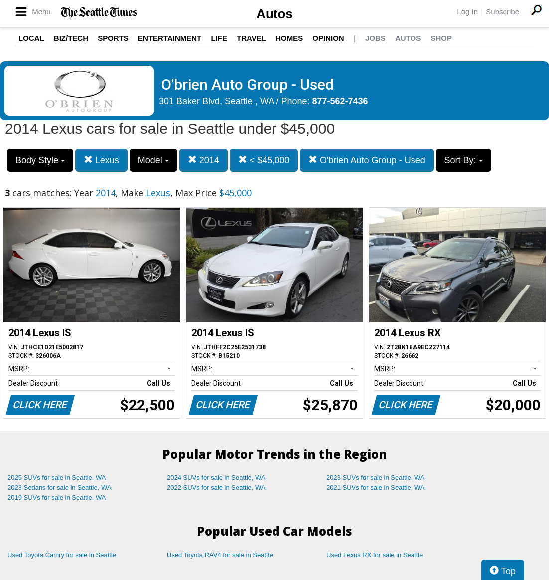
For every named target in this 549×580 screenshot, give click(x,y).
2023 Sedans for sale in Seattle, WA (59, 487)
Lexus (101, 160)
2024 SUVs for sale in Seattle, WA (216, 477)
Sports (113, 38)
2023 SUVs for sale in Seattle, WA (375, 477)
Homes (289, 38)
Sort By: (463, 160)
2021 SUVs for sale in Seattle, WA (375, 487)
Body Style (40, 160)
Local (31, 38)
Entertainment (169, 38)
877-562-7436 (340, 101)
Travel (251, 38)
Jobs (375, 38)
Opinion (328, 38)
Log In (467, 11)
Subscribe (502, 11)
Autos (274, 13)
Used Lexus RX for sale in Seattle (374, 555)
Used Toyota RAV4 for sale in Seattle (220, 555)
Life (219, 38)
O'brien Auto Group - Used (366, 160)
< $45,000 (264, 160)
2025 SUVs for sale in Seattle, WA (56, 477)
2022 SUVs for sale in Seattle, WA (216, 487)
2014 (203, 160)
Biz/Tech (71, 38)
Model (153, 160)
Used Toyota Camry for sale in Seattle (61, 555)
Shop (441, 38)
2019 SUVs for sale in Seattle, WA (56, 497)
